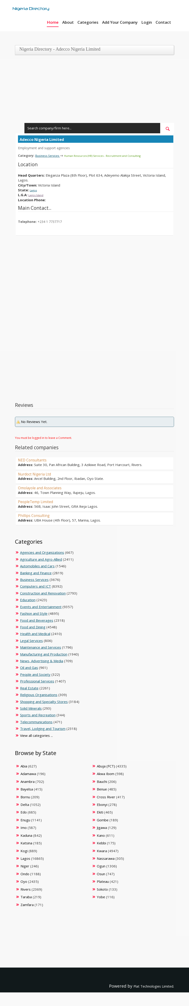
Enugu (25, 819)
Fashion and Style (33, 613)
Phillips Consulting (36, 515)
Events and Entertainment (41, 606)
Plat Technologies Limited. (147, 986)
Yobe (101, 896)
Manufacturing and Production (43, 654)
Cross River (106, 796)
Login (146, 22)
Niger (25, 865)
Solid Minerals (31, 708)
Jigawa (102, 827)
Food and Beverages (36, 620)
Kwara (102, 850)
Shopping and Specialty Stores (44, 701)
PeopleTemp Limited (39, 501)
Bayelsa (27, 789)
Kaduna (26, 835)
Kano (101, 835)
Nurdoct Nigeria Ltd (38, 473)
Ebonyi (102, 804)
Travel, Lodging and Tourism (42, 728)
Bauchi (102, 781)
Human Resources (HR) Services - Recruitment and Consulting (115, 155)
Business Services (50, 155)
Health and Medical (35, 633)
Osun (101, 873)
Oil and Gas (29, 667)
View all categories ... (36, 735)
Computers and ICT (35, 586)
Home (53, 22)
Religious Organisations (38, 694)
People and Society (35, 674)
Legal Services (31, 640)
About (68, 22)
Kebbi (101, 842)
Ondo (25, 873)
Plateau (103, 881)
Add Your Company (120, 22)
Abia (24, 766)
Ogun (101, 865)
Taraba (26, 896)
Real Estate (29, 687)
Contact (163, 22)
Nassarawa (106, 858)
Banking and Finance (36, 572)
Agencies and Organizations (42, 552)
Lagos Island (38, 194)
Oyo (24, 881)
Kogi (24, 850)
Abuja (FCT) (106, 766)
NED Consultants (35, 459)
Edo (24, 812)
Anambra (28, 781)
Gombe (103, 819)
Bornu (25, 796)
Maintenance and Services (40, 647)
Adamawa (28, 773)
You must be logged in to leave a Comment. (43, 438)
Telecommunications (36, 721)
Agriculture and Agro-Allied (41, 559)
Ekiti (100, 812)
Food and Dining (32, 626)
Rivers (26, 889)
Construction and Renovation (43, 593)
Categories (87, 22)
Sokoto (102, 889)
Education (27, 599)
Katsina (26, 842)
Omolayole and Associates (44, 487)
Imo (24, 827)
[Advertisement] (93, 90)
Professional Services (37, 681)
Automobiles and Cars (37, 565)
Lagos (34, 189)
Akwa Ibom (105, 773)
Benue (102, 789)
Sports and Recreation (38, 714)
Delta (25, 804)
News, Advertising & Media (41, 660)
